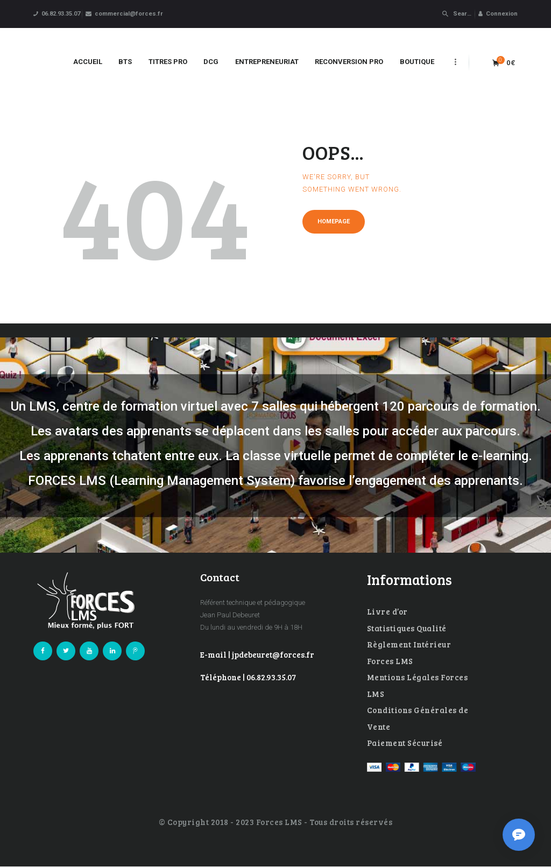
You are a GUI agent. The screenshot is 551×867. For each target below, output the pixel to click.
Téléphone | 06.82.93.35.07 (248, 677)
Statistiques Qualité (407, 628)
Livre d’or (387, 611)
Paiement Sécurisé (405, 742)
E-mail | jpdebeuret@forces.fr (257, 654)
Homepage (333, 221)
